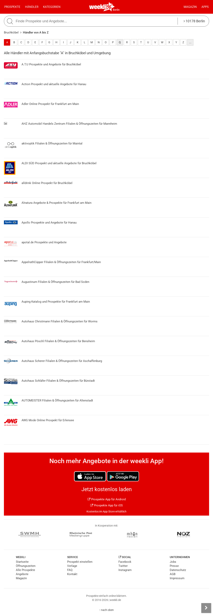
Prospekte (12, 7)
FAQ (69, 570)
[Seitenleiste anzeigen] (206, 608)
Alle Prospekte (25, 570)
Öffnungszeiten (25, 566)
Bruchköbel (11, 32)
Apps (205, 7)
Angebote (22, 574)
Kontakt (72, 574)
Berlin (116, 9)
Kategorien (51, 7)
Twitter (123, 566)
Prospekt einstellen (79, 562)
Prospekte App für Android (107, 499)
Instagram (125, 570)
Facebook (124, 562)
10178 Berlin (194, 21)
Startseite (22, 562)
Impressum (177, 578)
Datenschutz (178, 570)
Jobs (173, 562)
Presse (174, 566)
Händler (31, 7)
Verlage (72, 566)
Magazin (190, 7)
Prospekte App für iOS (106, 505)
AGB (172, 574)
